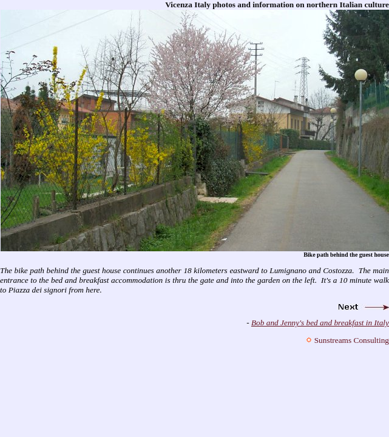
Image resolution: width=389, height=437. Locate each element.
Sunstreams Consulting (351, 340)
